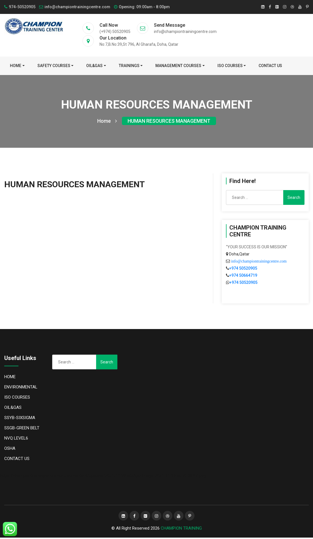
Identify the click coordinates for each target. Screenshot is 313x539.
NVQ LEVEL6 (16, 439)
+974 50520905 (243, 269)
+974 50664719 (243, 276)
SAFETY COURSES (53, 65)
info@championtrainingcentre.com (258, 263)
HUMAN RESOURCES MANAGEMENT (169, 122)
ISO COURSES (230, 65)
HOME (10, 378)
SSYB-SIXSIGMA (19, 419)
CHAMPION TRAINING (181, 529)
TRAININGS (129, 65)
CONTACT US (270, 65)
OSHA (9, 449)
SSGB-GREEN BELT (21, 429)
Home (15, 65)
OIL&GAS (94, 65)
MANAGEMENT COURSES (178, 65)
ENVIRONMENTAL (20, 388)
